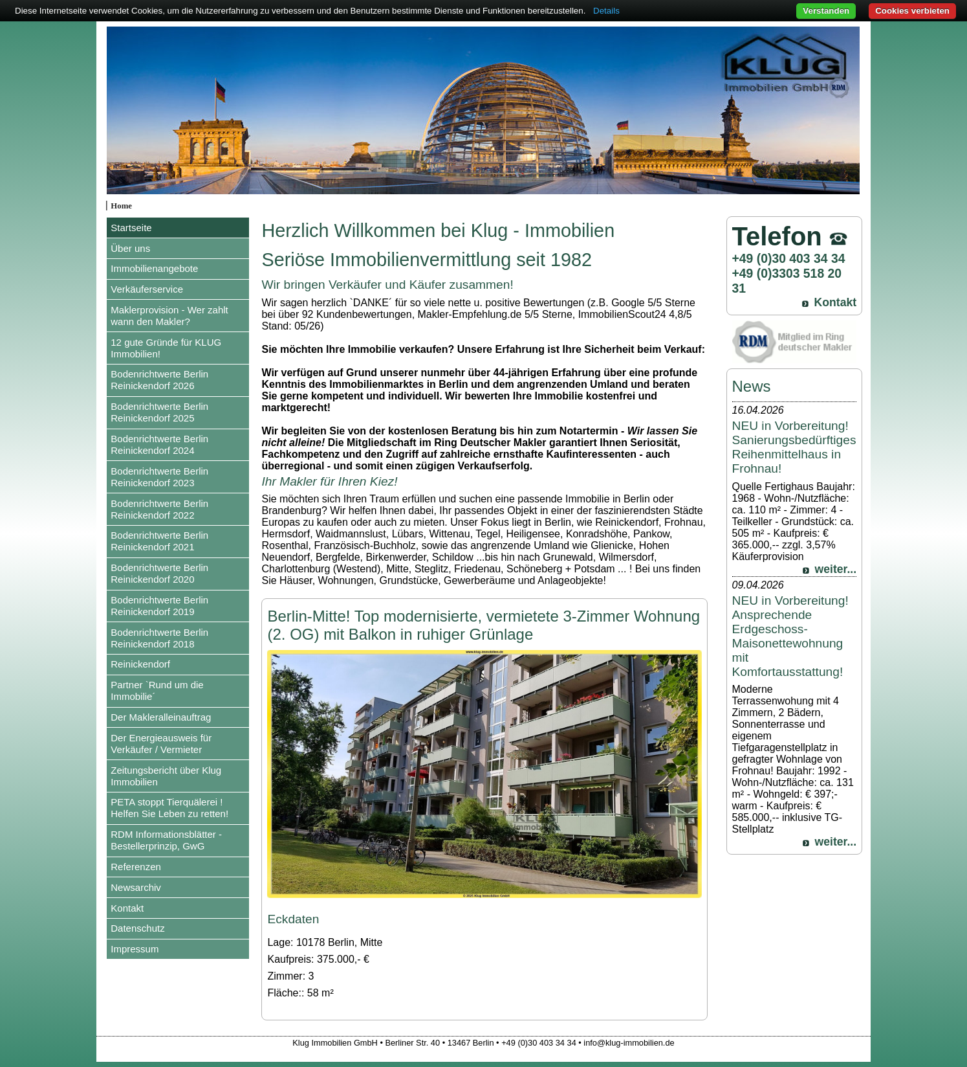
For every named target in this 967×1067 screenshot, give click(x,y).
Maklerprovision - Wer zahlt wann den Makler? (169, 315)
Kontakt (127, 908)
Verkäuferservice (147, 289)
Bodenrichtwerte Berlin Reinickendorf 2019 (159, 605)
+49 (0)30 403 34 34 (788, 258)
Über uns (130, 248)
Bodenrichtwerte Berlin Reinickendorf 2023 (159, 477)
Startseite (131, 227)
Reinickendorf (140, 663)
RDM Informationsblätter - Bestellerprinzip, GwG (166, 840)
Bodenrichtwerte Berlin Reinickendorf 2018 (159, 638)
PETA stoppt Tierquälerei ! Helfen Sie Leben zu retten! (169, 807)
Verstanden (826, 11)
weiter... (836, 569)
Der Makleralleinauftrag (161, 717)
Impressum (134, 948)
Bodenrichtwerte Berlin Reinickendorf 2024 (159, 444)
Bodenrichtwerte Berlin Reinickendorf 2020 (159, 573)
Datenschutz (137, 928)
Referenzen (136, 866)
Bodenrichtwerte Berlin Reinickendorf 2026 (159, 379)
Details (606, 11)
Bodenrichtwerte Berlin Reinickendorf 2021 (159, 541)
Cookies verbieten (912, 11)
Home (121, 205)
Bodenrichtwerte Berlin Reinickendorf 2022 (159, 509)
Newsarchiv (136, 887)
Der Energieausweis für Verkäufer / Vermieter (161, 743)
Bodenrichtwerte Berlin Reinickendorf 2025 (159, 412)
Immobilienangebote (154, 268)
